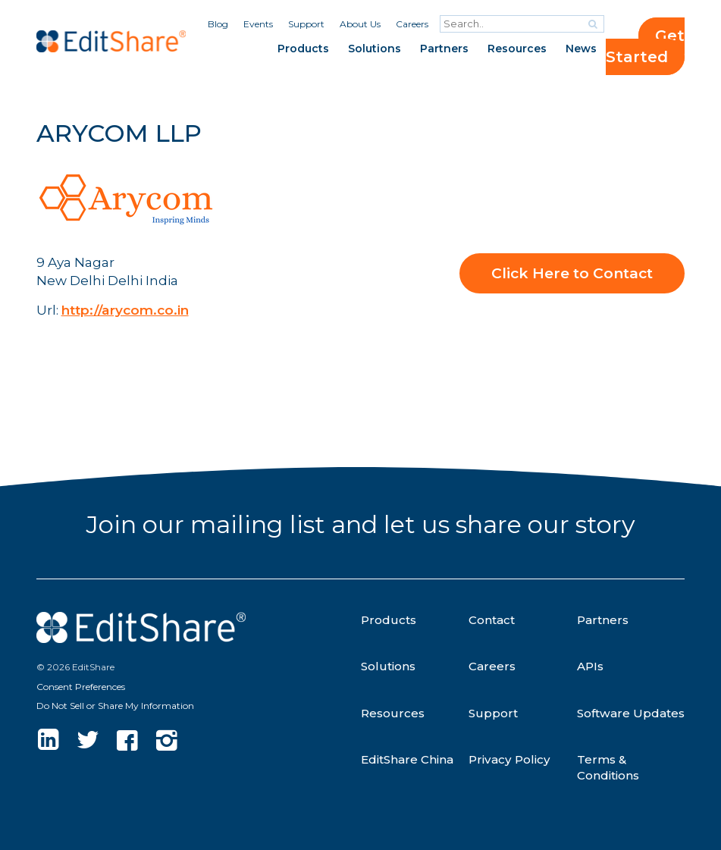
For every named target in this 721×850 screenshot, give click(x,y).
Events (258, 24)
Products (303, 48)
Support (306, 24)
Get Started (645, 46)
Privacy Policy (509, 759)
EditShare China (407, 759)
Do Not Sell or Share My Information (115, 705)
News (581, 48)
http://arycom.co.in (125, 310)
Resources (517, 48)
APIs (590, 666)
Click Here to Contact (572, 273)
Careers (412, 24)
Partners (444, 48)
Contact (492, 620)
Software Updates (631, 713)
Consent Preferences (80, 686)
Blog (218, 24)
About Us (360, 24)
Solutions (374, 48)
